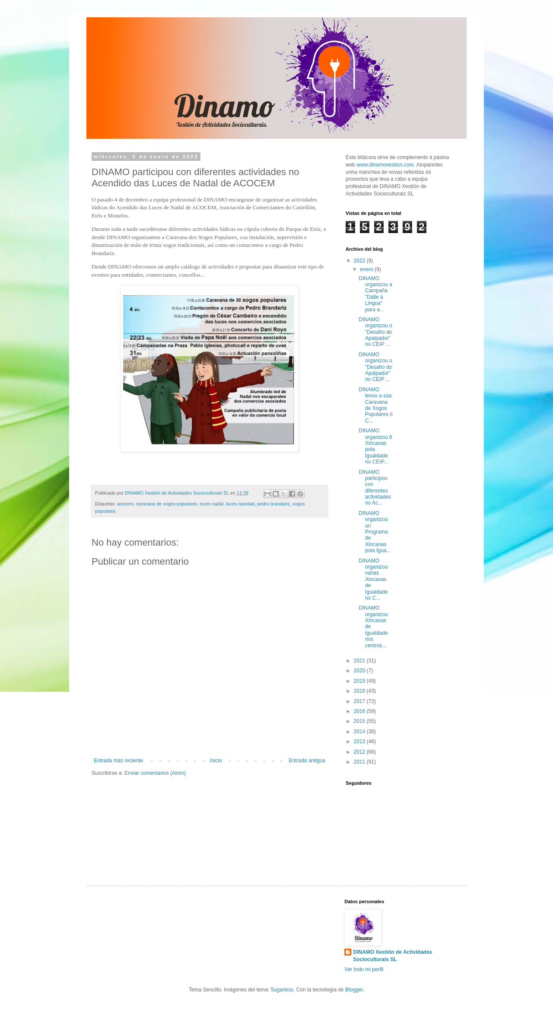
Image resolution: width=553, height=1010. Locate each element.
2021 (360, 661)
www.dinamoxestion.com (384, 165)
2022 (360, 261)
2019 (360, 681)
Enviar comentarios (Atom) (155, 773)
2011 (360, 762)
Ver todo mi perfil (363, 969)
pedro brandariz (273, 503)
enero (367, 269)
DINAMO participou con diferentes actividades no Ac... (375, 487)
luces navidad (240, 503)
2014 (360, 732)
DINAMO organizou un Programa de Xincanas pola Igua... (375, 531)
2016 (360, 711)
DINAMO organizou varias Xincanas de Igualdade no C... (373, 579)
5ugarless (282, 990)
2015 (360, 721)
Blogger (354, 990)
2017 (360, 701)
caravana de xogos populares (166, 503)
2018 (360, 691)
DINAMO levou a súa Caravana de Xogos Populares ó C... (376, 405)
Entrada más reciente (118, 761)
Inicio (216, 761)
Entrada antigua (307, 761)
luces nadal (212, 503)
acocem (125, 503)
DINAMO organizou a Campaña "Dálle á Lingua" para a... (375, 294)
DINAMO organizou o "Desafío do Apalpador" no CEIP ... (375, 332)
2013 (360, 741)
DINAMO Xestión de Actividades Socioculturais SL (392, 955)
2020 (360, 671)
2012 (360, 752)
